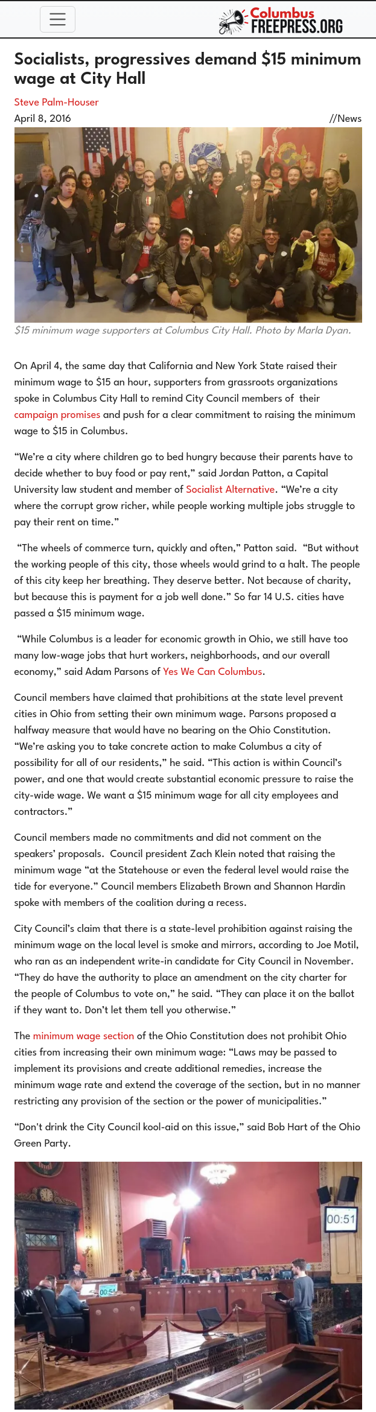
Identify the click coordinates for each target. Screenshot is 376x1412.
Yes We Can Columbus (212, 672)
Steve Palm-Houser (56, 103)
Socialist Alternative (230, 490)
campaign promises (57, 415)
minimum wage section (84, 1036)
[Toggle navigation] (58, 19)
